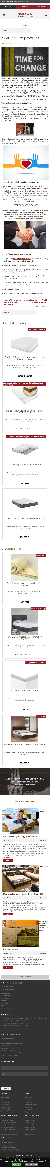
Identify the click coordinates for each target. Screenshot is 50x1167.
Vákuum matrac (6, 1100)
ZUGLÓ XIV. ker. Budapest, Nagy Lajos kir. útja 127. (16, 1023)
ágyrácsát (42, 186)
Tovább (8, 860)
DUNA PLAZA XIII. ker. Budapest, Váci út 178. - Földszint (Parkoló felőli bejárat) (24, 1018)
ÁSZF (32, 1156)
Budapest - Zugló (6, 1145)
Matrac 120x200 (30, 1132)
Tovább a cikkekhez (25, 976)
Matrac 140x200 (30, 1134)
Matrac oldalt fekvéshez (8, 1122)
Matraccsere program (8, 1050)
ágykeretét (34, 186)
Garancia (4, 1045)
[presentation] (16, 1082)
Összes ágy (28, 1102)
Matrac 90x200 (30, 1129)
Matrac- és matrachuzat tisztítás (11, 1053)
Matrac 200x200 (30, 1120)
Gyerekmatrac (5, 1104)
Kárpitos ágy (29, 1109)
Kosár (8, 7)
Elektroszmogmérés (7, 1038)
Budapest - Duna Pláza (8, 1147)
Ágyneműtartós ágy (31, 1104)
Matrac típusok (6, 1107)
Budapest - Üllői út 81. (8, 1142)
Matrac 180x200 (30, 1127)
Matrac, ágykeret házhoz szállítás (11, 1043)
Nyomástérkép (6, 1041)
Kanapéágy (28, 1100)
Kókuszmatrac (5, 1097)
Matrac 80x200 (30, 1125)
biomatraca (14, 278)
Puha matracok (6, 1132)
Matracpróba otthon (7, 1048)
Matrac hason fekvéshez (9, 1127)
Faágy (27, 1112)
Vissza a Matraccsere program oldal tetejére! (20, 300)
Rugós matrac (5, 1112)
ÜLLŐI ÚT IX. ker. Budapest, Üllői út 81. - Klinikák (15, 1021)
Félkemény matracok (8, 1129)
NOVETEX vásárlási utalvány (10, 1055)
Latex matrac (5, 1102)
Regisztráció (24, 7)
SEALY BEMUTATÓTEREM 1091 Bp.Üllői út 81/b (14, 1026)
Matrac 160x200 (30, 1122)
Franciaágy (28, 1107)
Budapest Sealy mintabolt (9, 1150)
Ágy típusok (28, 1097)
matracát (25, 186)
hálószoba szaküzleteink (22, 259)
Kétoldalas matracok (7, 1120)
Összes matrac (5, 1109)
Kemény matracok (7, 1125)
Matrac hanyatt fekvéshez (9, 1134)
